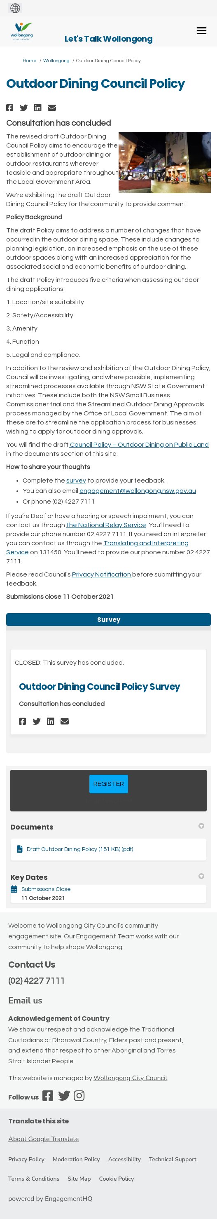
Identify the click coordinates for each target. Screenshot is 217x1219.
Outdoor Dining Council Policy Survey (99, 686)
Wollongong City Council (130, 1078)
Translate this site (38, 1121)
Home (30, 60)
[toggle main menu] (201, 30)
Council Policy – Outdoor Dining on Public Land (139, 444)
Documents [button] (107, 827)
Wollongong (56, 60)
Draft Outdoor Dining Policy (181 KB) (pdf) (80, 849)
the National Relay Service (106, 525)
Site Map (79, 1179)
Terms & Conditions (33, 1179)
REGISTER (108, 784)
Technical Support (172, 1159)
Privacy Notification (102, 574)
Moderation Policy (76, 1159)
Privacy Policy (26, 1159)
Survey (108, 619)
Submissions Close (46, 889)
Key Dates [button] (107, 877)
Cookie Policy (116, 1179)
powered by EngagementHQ (50, 1198)
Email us (25, 1000)
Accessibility (124, 1159)
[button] (11, 107)
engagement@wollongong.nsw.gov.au (137, 491)
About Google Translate (43, 1139)
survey (76, 480)
